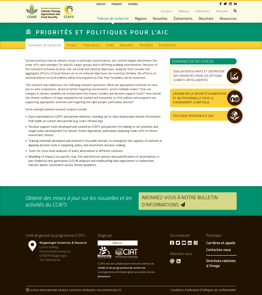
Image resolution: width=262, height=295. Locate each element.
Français (117, 4)
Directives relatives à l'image (221, 263)
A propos (166, 11)
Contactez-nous (218, 249)
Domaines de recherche (44, 45)
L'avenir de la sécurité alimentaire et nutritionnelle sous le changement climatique (200, 97)
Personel (222, 11)
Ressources (228, 18)
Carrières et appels (220, 242)
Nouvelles (160, 18)
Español (133, 4)
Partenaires (202, 11)
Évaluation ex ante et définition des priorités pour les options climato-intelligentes (198, 75)
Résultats (206, 18)
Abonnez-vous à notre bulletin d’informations (180, 201)
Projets (72, 45)
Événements (183, 18)
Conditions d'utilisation (184, 290)
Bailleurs (183, 11)
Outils (110, 45)
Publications (91, 45)
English (101, 4)
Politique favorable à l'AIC (193, 115)
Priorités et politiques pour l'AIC (102, 32)
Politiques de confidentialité (218, 290)
